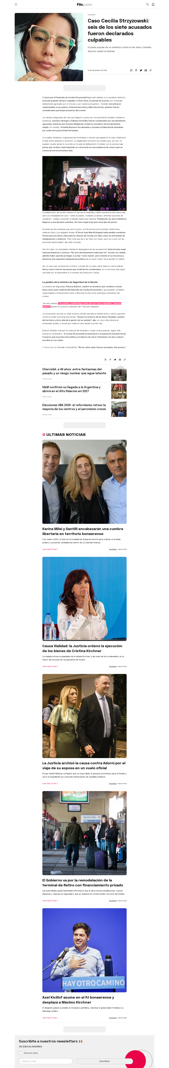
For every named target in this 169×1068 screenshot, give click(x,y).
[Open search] (147, 4)
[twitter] (141, 70)
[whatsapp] (131, 70)
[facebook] (136, 70)
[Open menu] (15, 4)
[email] (146, 70)
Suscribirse (104, 1061)
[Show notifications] (153, 4)
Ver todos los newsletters (30, 1046)
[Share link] (151, 70)
